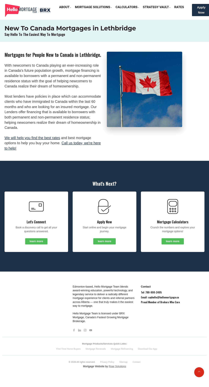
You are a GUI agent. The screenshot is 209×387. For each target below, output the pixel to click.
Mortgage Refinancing (122, 349)
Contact (136, 363)
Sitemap (123, 363)
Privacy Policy (107, 363)
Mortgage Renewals (96, 349)
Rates (179, 7)
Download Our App (147, 349)
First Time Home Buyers (68, 349)
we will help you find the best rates (32, 138)
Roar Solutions (117, 367)
